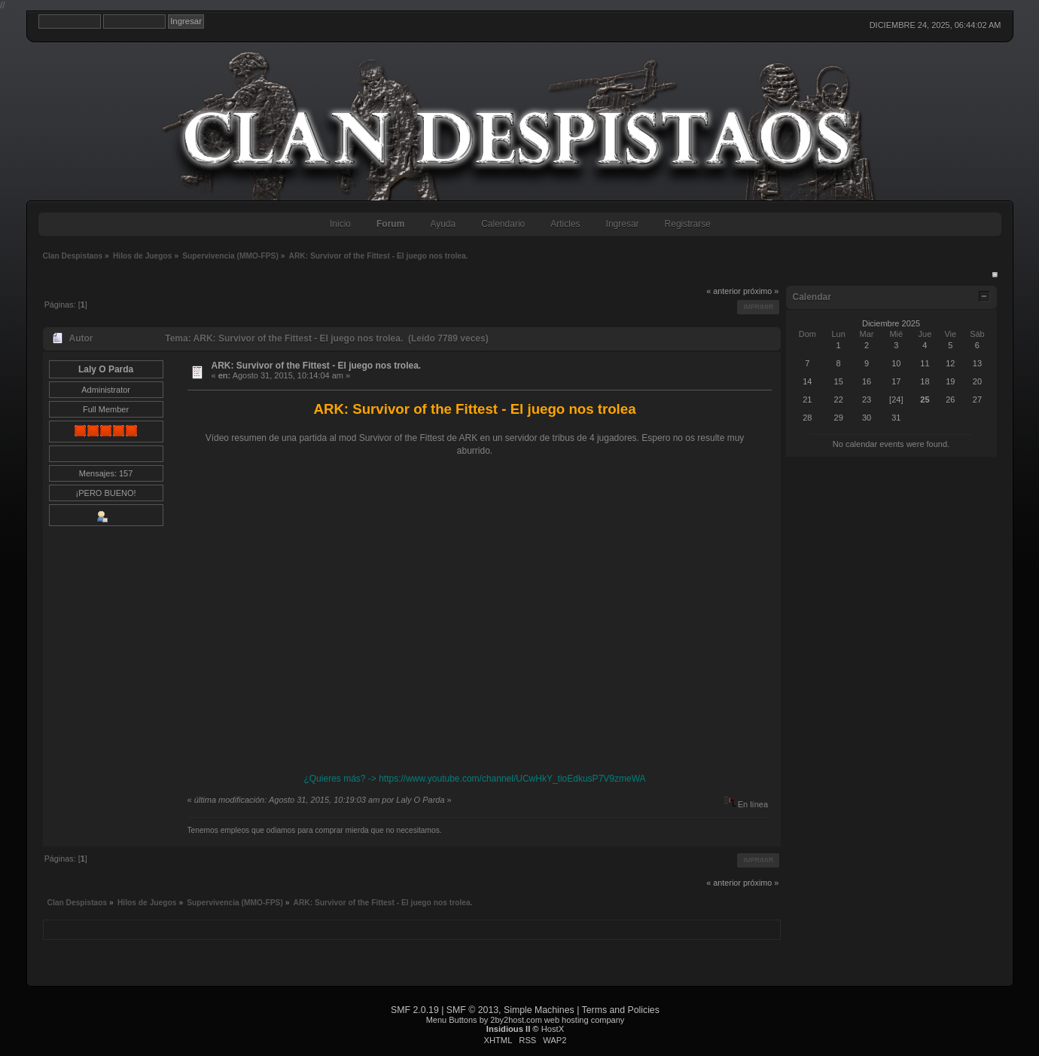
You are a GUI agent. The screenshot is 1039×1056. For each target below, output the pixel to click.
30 (866, 417)
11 (924, 363)
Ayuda (443, 224)
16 (866, 381)
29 (838, 417)
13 (977, 363)
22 (838, 399)
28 (807, 417)
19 (950, 381)
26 (950, 399)
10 (895, 363)
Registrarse (688, 224)
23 (866, 399)
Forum (390, 224)
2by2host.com (515, 1019)
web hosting (566, 1019)
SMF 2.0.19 (415, 1010)
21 (807, 399)
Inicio (340, 224)
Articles (565, 224)
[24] (896, 399)
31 (895, 417)
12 (950, 363)
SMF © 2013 (472, 1010)
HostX (552, 1028)
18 (924, 381)
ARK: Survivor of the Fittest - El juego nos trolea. (317, 365)
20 (977, 381)
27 (977, 399)
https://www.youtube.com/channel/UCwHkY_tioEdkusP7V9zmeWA (512, 778)
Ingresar (622, 224)
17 (895, 381)
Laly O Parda (105, 369)
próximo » (760, 290)
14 (807, 381)
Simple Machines (539, 1010)
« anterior (723, 290)
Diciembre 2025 (891, 323)
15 (838, 381)
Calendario (503, 224)
